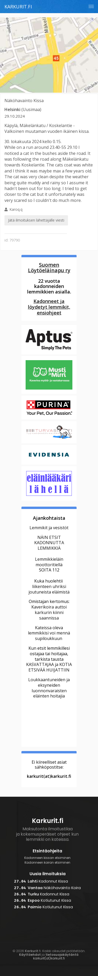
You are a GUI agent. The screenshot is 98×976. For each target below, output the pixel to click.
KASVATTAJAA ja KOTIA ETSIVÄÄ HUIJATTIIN (49, 667)
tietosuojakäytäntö (61, 954)
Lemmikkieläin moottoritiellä (49, 562)
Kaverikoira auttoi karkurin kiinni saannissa (49, 612)
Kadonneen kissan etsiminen (47, 858)
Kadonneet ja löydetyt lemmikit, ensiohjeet (49, 307)
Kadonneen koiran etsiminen (47, 862)
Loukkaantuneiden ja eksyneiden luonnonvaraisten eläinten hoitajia (49, 688)
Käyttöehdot (30, 954)
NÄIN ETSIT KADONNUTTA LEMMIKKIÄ (49, 542)
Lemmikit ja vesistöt (49, 528)
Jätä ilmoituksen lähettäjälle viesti (36, 220)
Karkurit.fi (18, 6)
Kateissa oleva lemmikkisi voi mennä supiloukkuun (49, 633)
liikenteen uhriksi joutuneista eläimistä (49, 589)
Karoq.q (36, 216)
